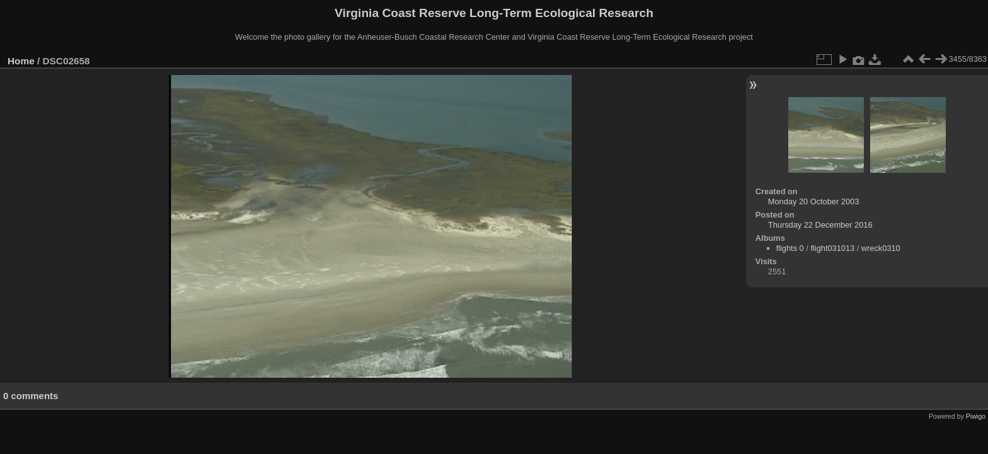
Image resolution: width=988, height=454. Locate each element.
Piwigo (975, 416)
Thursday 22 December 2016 (820, 225)
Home (21, 60)
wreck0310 (880, 248)
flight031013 (832, 248)
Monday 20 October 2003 (813, 201)
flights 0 (790, 248)
